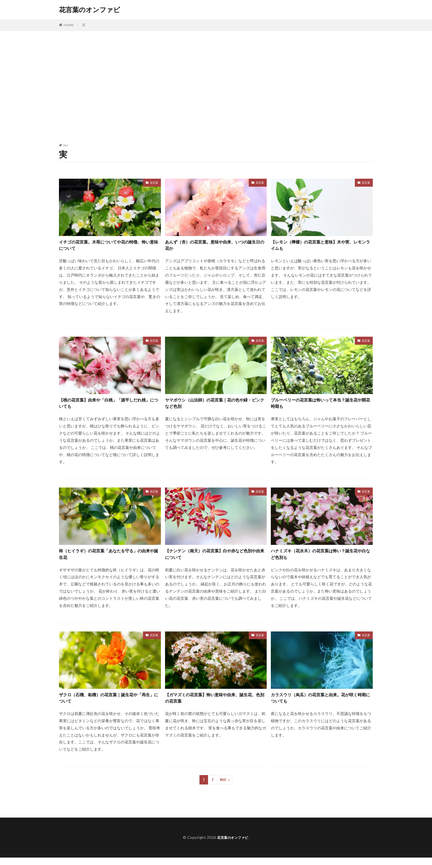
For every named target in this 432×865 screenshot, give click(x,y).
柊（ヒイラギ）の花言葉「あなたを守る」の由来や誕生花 (108, 559)
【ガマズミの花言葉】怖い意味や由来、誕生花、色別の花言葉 (214, 704)
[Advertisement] (216, 86)
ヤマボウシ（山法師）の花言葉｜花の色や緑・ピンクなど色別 (212, 406)
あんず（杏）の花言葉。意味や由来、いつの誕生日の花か (214, 246)
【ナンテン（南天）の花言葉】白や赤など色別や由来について (214, 559)
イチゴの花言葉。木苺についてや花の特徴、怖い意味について (108, 246)
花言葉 (154, 182)
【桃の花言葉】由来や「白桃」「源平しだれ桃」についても (108, 406)
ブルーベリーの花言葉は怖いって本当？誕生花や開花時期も (320, 406)
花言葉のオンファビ (89, 9)
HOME (69, 25)
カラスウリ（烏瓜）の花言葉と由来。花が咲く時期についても (320, 704)
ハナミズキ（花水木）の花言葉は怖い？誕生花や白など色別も (320, 559)
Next (223, 787)
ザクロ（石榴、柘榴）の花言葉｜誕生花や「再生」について (106, 704)
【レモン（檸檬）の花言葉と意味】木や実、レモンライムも (320, 246)
